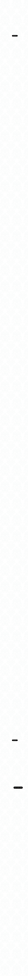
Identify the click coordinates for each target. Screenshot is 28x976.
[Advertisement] (14, 56)
